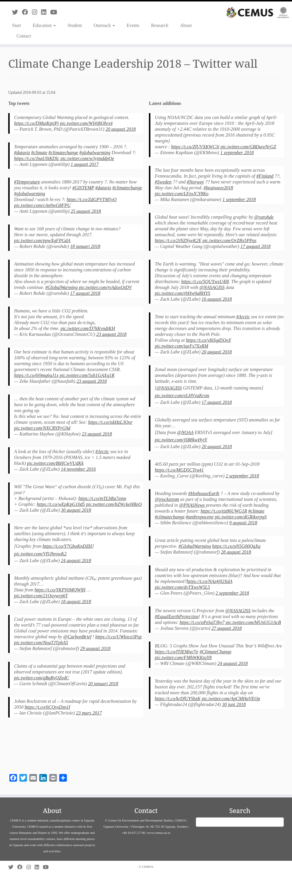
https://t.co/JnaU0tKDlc (36, 158)
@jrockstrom (167, 499)
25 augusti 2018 (86, 211)
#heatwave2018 (218, 187)
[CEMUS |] (258, 12)
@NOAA (185, 432)
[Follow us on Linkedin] (45, 12)
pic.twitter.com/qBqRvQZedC (41, 677)
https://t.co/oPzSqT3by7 (201, 622)
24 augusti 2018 (76, 560)
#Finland (265, 176)
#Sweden (163, 181)
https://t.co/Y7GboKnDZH (67, 546)
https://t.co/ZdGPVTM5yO (91, 199)
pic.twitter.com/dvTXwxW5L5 (182, 587)
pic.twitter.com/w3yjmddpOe (87, 158)
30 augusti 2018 (76, 510)
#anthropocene (199, 516)
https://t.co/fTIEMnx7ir (176, 651)
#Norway (195, 181)
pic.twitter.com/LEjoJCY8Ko (181, 193)
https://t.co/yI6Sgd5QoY (208, 340)
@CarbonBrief (77, 636)
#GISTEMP (83, 187)
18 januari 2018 (85, 246)
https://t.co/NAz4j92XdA (209, 581)
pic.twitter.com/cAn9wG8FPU (42, 205)
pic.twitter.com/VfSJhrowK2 (40, 553)
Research (159, 25)
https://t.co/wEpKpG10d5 (61, 504)
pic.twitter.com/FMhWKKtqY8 (183, 657)
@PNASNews (192, 505)
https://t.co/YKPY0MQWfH (60, 589)
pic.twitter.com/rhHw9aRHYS (182, 293)
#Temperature (27, 181)
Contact (23, 35)
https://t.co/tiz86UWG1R (224, 510)
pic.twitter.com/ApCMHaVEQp (231, 698)
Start (16, 25)
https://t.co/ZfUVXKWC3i (195, 146)
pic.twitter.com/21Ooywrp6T (41, 595)
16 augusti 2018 (217, 299)
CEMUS (147, 866)
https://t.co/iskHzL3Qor (110, 422)
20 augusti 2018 (121, 129)
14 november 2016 (78, 469)
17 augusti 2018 (85, 293)
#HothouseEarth (203, 493)
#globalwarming (95, 152)
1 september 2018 (237, 152)
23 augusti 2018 (111, 334)
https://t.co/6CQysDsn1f (47, 707)
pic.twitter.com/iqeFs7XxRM (181, 345)
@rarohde (264, 217)
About (186, 25)
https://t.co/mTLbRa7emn (102, 498)
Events (133, 25)
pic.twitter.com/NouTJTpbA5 (41, 642)
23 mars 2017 (89, 712)
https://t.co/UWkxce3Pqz (118, 636)
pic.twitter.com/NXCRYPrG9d (42, 428)
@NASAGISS (212, 287)
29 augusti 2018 (95, 648)
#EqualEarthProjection (177, 616)
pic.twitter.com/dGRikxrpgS (241, 516)
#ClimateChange (215, 651)
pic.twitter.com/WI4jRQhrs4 (86, 123)
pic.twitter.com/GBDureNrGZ (248, 146)
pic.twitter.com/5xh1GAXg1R (87, 375)
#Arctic (102, 451)
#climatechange (63, 152)
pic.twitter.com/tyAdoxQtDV (105, 287)
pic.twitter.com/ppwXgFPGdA (42, 240)
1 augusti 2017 (85, 164)
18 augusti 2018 (76, 601)
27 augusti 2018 (226, 628)
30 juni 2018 (234, 704)
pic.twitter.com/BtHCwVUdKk (55, 463)
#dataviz (22, 152)
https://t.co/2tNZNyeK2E (178, 240)
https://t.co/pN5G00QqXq (236, 546)
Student (74, 25)
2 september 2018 (242, 475)
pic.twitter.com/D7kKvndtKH (88, 328)
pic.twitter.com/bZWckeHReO (114, 504)
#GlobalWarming (61, 287)
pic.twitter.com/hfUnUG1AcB (253, 622)
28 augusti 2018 (236, 552)
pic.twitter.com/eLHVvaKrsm (182, 395)
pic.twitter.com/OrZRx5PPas (230, 240)
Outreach (104, 25)
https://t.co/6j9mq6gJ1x (36, 375)
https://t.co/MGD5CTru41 (179, 469)
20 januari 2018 (103, 683)
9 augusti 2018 (243, 522)
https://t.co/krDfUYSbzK (178, 698)
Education (44, 25)
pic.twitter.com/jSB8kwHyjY (181, 439)
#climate (39, 152)
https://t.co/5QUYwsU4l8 (205, 281)
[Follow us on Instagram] (36, 12)
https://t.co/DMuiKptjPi (36, 123)
